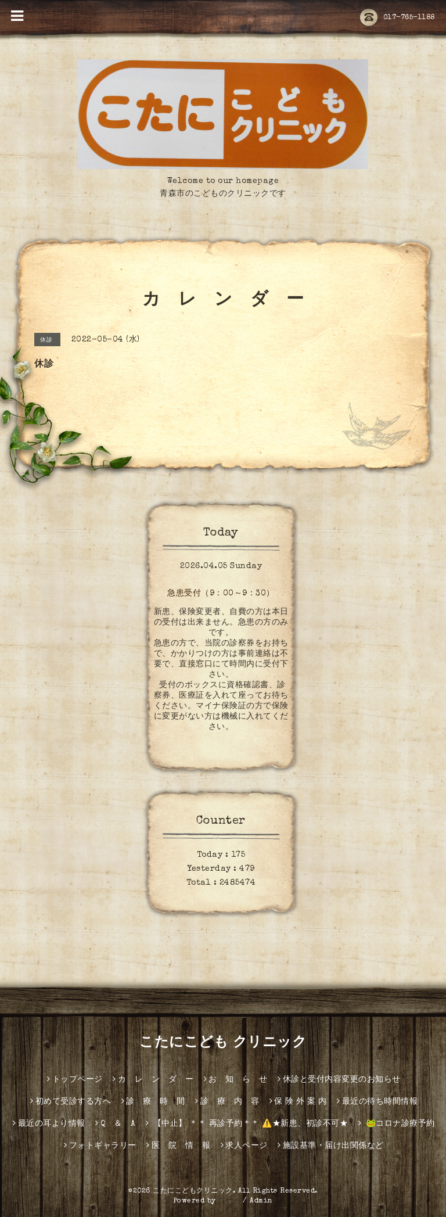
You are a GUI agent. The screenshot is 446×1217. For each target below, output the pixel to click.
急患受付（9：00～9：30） (221, 594)
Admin (261, 1201)
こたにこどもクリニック (193, 1191)
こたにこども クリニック (223, 1043)
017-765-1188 (397, 18)
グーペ (229, 1201)
